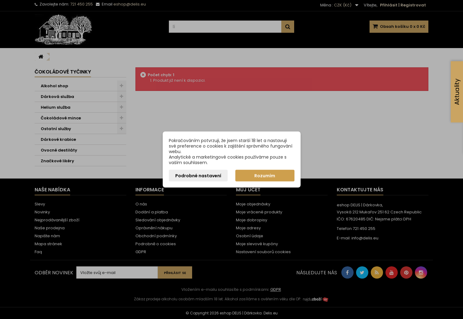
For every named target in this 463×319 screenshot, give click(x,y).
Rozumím (264, 176)
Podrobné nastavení (198, 176)
